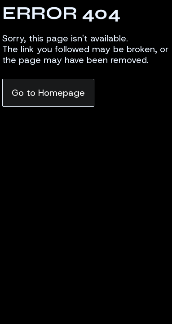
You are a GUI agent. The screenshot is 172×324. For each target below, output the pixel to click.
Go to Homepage (48, 93)
